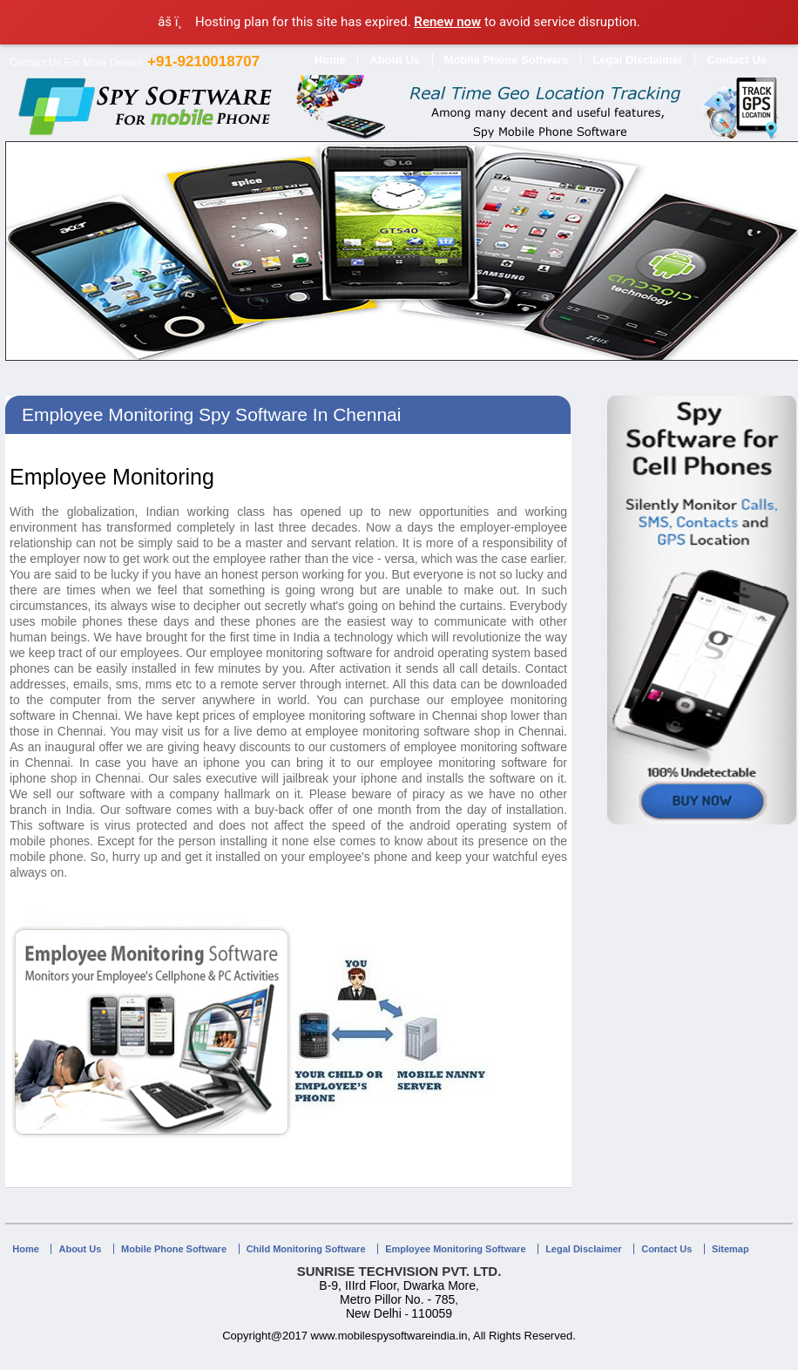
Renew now (447, 22)
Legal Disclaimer (637, 59)
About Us (394, 59)
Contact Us (737, 59)
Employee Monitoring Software (455, 1249)
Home (330, 59)
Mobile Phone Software (506, 59)
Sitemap (730, 1249)
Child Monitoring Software (306, 1249)
